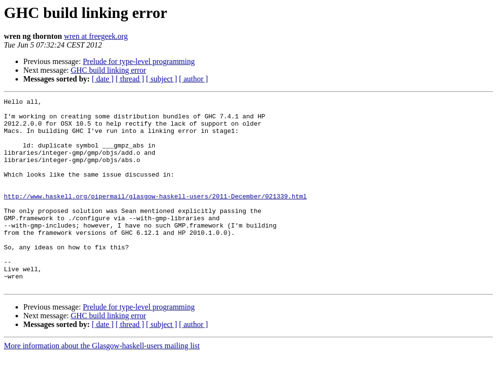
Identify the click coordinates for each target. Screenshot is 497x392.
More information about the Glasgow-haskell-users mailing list (101, 383)
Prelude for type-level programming (139, 61)
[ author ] (193, 79)
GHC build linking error (108, 70)
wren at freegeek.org (96, 36)
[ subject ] (161, 79)
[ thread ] (130, 79)
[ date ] (103, 79)
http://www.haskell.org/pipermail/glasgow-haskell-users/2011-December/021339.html (155, 216)
